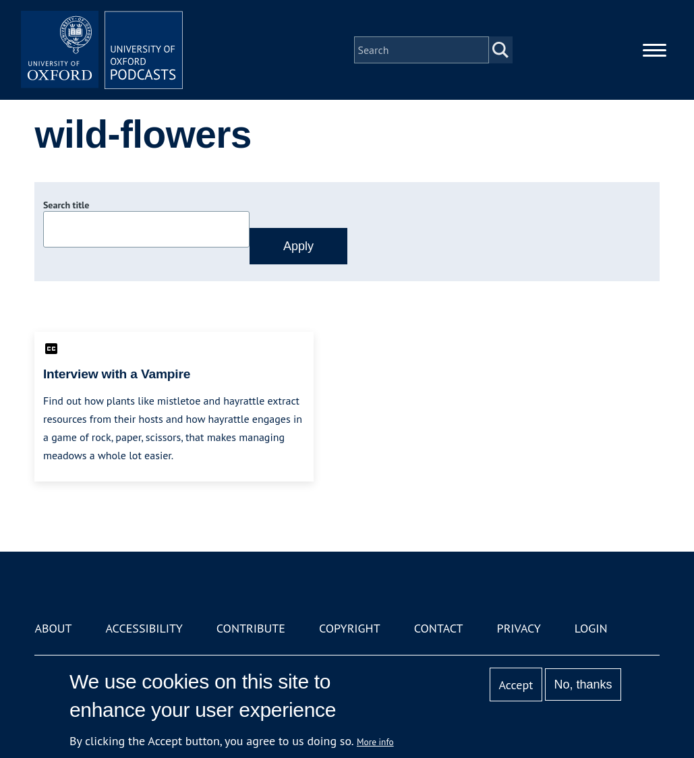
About (52, 628)
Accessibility (144, 628)
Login (591, 628)
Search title (66, 205)
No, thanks (583, 684)
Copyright (349, 628)
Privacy (519, 628)
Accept (516, 685)
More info (375, 742)
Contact (438, 628)
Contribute (250, 628)
